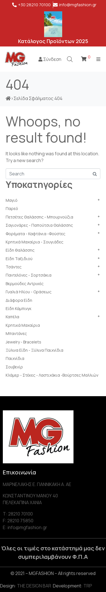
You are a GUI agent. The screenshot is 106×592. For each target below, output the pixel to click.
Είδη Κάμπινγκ (18, 308)
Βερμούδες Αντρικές (25, 283)
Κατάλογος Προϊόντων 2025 (53, 41)
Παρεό (12, 208)
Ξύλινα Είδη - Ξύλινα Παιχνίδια (34, 350)
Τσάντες (13, 267)
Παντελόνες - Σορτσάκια (28, 275)
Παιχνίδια (15, 358)
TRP (87, 586)
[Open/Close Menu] (98, 59)
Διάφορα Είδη (19, 300)
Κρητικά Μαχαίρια (23, 325)
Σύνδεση (49, 59)
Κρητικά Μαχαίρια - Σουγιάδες (34, 242)
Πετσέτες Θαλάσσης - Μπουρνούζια (39, 217)
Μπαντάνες (16, 333)
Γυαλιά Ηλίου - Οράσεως (28, 291)
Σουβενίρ (14, 367)
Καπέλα (12, 316)
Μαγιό (12, 200)
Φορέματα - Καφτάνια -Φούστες (35, 233)
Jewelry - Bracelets (23, 342)
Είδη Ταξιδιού (19, 258)
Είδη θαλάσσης (20, 250)
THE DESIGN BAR (34, 586)
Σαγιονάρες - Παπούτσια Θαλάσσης (39, 225)
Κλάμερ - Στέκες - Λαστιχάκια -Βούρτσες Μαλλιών (52, 375)
